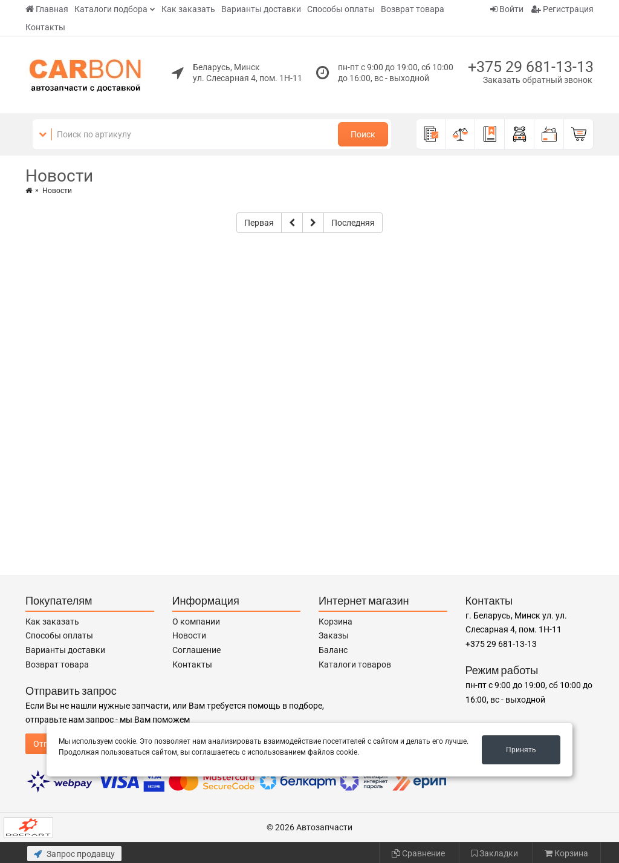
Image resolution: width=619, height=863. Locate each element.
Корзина (335, 621)
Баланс (333, 650)
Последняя (353, 223)
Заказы (334, 635)
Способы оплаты (341, 9)
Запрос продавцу (74, 854)
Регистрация (562, 9)
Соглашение (196, 650)
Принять (521, 750)
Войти (506, 9)
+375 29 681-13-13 (531, 67)
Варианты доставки (261, 9)
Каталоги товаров (355, 664)
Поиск (363, 134)
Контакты (45, 27)
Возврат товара (412, 9)
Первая (259, 223)
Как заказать (188, 9)
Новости (189, 635)
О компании (196, 621)
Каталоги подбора (110, 9)
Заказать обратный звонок (537, 80)
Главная (46, 9)
